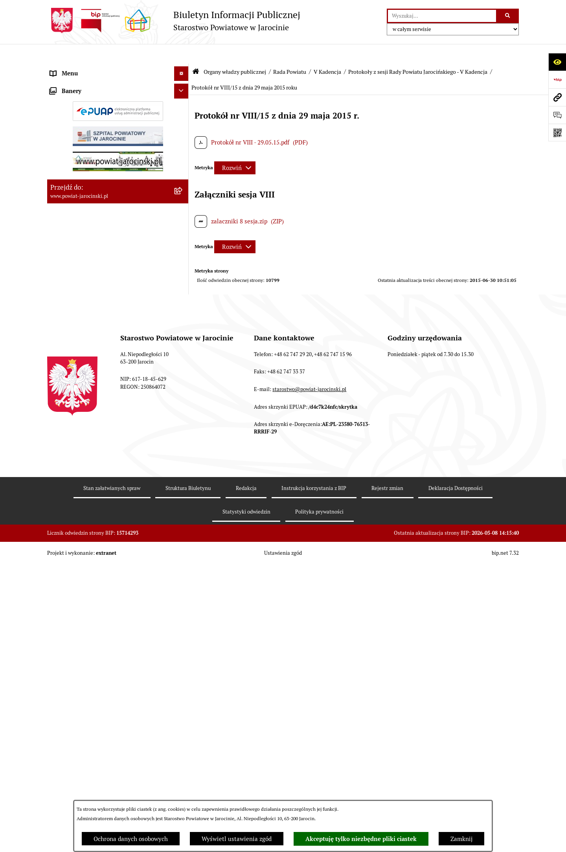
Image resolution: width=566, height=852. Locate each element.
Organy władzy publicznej (235, 52)
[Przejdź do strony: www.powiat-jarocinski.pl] (557, 97)
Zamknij (461, 839)
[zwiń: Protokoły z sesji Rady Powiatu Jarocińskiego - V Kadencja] (183, 509)
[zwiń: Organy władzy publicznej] (183, 69)
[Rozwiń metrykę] (234, 148)
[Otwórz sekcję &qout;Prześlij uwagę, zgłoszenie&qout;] (557, 115)
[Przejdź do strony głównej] (173, 20)
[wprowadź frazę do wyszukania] (442, 16)
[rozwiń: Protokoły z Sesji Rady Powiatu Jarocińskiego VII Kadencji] (183, 306)
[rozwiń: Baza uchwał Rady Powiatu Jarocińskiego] (183, 401)
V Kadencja (327, 52)
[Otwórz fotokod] (557, 132)
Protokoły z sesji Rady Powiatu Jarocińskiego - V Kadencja (417, 52)
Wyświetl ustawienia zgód (237, 839)
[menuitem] (118, 88)
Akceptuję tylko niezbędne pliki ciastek (361, 839)
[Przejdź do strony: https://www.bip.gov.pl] (557, 79)
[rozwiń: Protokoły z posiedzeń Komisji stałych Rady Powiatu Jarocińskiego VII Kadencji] (183, 335)
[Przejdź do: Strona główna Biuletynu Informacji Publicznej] (195, 52)
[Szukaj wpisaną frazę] (508, 16)
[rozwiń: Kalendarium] (183, 286)
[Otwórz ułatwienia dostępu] (557, 62)
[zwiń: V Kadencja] (183, 489)
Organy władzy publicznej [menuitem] (84, 68)
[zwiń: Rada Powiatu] (183, 88)
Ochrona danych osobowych (131, 839)
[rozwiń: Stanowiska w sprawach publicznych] (183, 430)
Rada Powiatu (289, 52)
